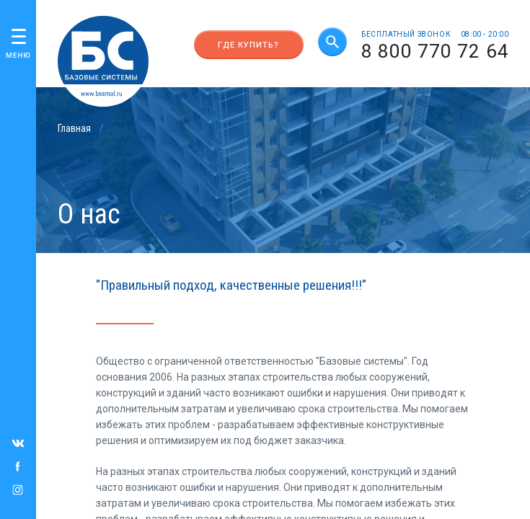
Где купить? (248, 45)
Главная (74, 128)
